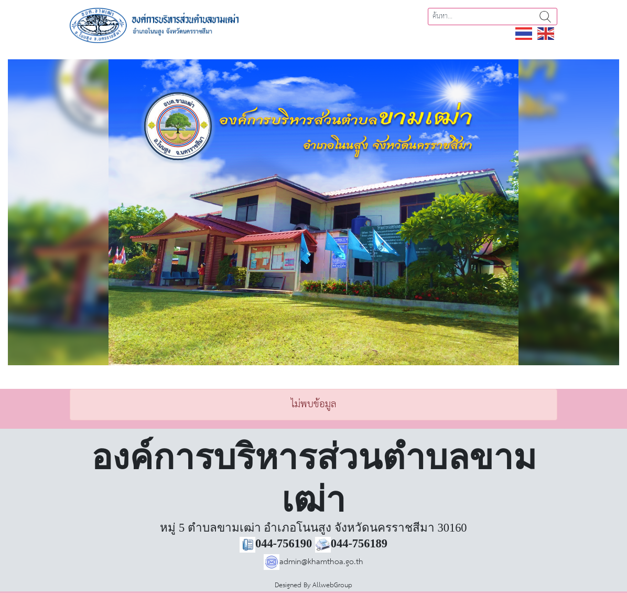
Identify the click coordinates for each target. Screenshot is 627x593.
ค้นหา (545, 16)
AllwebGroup (332, 585)
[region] (313, 212)
